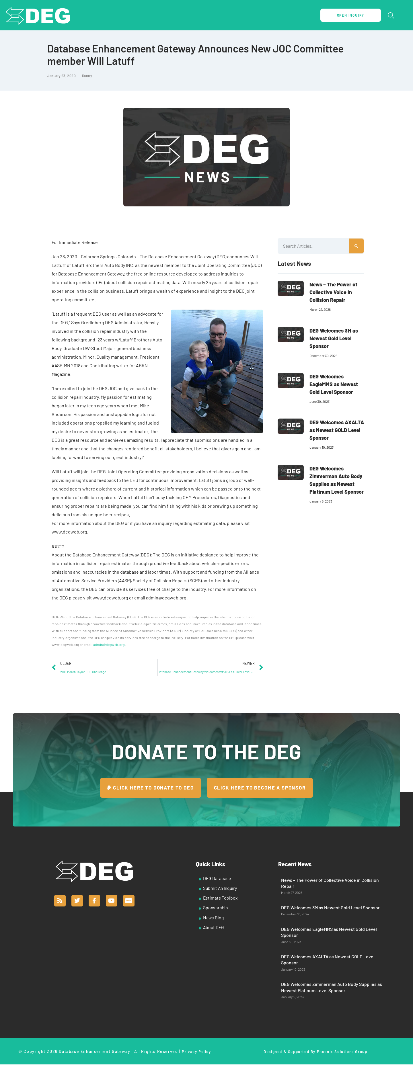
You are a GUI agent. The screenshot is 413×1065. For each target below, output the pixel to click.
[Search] (356, 246)
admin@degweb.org (108, 644)
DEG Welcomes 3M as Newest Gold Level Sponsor (333, 338)
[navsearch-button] (391, 16)
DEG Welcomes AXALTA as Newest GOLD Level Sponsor (336, 430)
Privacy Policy (196, 1052)
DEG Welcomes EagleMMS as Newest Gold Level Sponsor (333, 384)
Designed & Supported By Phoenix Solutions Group (315, 1052)
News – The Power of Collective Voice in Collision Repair (333, 292)
